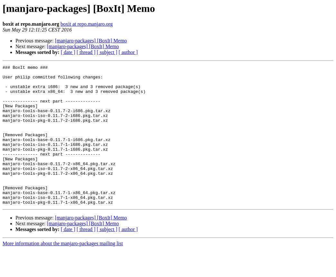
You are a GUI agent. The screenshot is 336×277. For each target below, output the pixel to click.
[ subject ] (107, 52)
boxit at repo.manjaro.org (86, 24)
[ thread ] (86, 52)
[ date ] (68, 52)
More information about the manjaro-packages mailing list (63, 271)
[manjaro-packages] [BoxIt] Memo (91, 40)
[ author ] (128, 52)
